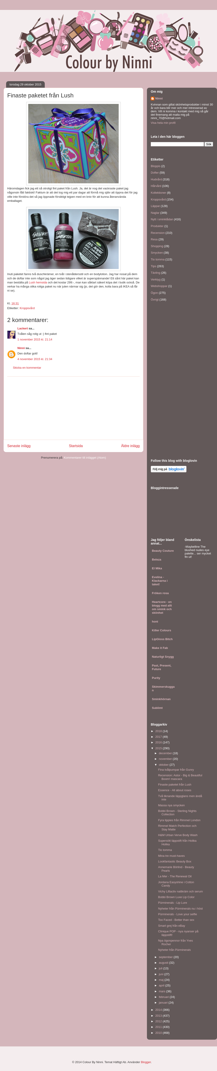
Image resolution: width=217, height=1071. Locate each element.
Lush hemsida (38, 282)
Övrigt (155, 299)
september (166, 957)
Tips (153, 266)
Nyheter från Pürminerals (174, 949)
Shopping (157, 246)
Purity (156, 678)
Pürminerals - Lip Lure (172, 902)
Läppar (155, 206)
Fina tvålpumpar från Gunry (176, 769)
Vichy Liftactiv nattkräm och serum (180, 891)
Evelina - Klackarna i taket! (159, 580)
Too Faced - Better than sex (176, 920)
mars (162, 991)
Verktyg (155, 279)
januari (164, 1002)
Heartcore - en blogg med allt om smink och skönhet (162, 607)
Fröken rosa (160, 593)
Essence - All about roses (174, 790)
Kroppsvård (27, 308)
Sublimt (157, 708)
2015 (159, 748)
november (166, 759)
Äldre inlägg (130, 446)
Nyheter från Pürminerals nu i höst (180, 908)
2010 (159, 1032)
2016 (159, 742)
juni (161, 974)
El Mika (157, 568)
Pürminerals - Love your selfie (177, 914)
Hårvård (156, 186)
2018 (159, 731)
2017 (159, 736)
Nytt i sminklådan (162, 219)
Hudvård (156, 179)
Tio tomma (158, 259)
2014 (159, 1009)
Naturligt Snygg (163, 656)
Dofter (155, 172)
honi (155, 621)
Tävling (155, 272)
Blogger (146, 1062)
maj (162, 979)
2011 (159, 1027)
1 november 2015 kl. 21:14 (34, 339)
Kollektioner (158, 192)
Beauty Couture (163, 550)
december (166, 753)
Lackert (22, 328)
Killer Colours (161, 630)
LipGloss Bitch (162, 639)
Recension (158, 232)
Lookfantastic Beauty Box (174, 861)
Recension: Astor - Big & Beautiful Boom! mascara (180, 777)
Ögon (154, 292)
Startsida (76, 446)
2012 (159, 1021)
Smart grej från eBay (171, 925)
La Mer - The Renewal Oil (174, 876)
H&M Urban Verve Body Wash (177, 835)
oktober (164, 764)
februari (164, 997)
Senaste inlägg (19, 446)
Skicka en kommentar (27, 367)
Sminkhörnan (161, 699)
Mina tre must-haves (171, 855)
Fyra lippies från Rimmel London (179, 820)
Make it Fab (160, 648)
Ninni (21, 348)
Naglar (155, 212)
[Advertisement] (73, 408)
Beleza (156, 559)
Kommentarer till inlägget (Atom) (85, 457)
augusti (164, 962)
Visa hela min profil (163, 122)
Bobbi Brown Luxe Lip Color (176, 897)
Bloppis (155, 166)
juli (161, 968)
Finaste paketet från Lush (174, 784)
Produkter (157, 226)
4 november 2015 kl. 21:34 (34, 359)
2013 (159, 1015)
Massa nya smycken (171, 805)
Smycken (157, 252)
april (162, 985)
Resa (154, 239)
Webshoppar (159, 286)
